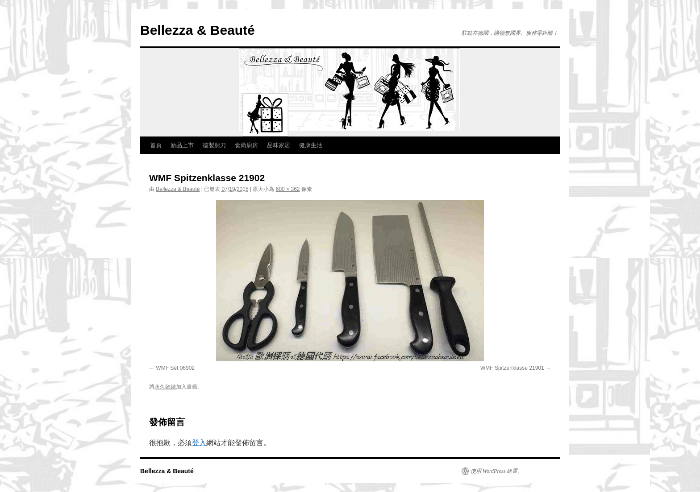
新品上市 (182, 145)
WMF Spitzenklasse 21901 (512, 368)
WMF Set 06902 (175, 368)
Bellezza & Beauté (197, 30)
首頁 (156, 145)
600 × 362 (288, 189)
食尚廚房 (246, 145)
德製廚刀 (214, 145)
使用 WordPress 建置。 (497, 471)
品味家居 (278, 145)
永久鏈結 (165, 387)
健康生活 (310, 145)
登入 (199, 443)
